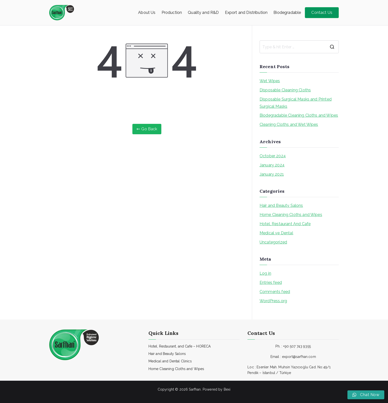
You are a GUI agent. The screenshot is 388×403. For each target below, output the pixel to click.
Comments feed (275, 291)
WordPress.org (273, 300)
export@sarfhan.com (299, 357)
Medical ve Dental (276, 233)
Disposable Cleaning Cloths (285, 90)
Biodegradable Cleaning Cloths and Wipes (299, 115)
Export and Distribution (246, 12)
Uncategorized (273, 242)
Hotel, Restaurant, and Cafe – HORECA (179, 346)
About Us (146, 12)
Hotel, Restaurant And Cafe (285, 223)
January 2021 (272, 174)
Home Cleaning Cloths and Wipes (291, 214)
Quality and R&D (203, 12)
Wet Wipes (270, 81)
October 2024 (273, 156)
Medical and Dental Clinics (170, 361)
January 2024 (272, 165)
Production (172, 12)
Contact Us (321, 12)
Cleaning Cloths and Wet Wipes (289, 124)
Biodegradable (287, 12)
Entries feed (271, 282)
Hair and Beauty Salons (281, 205)
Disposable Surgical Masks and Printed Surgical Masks (296, 103)
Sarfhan (195, 389)
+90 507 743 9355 (297, 346)
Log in (265, 273)
